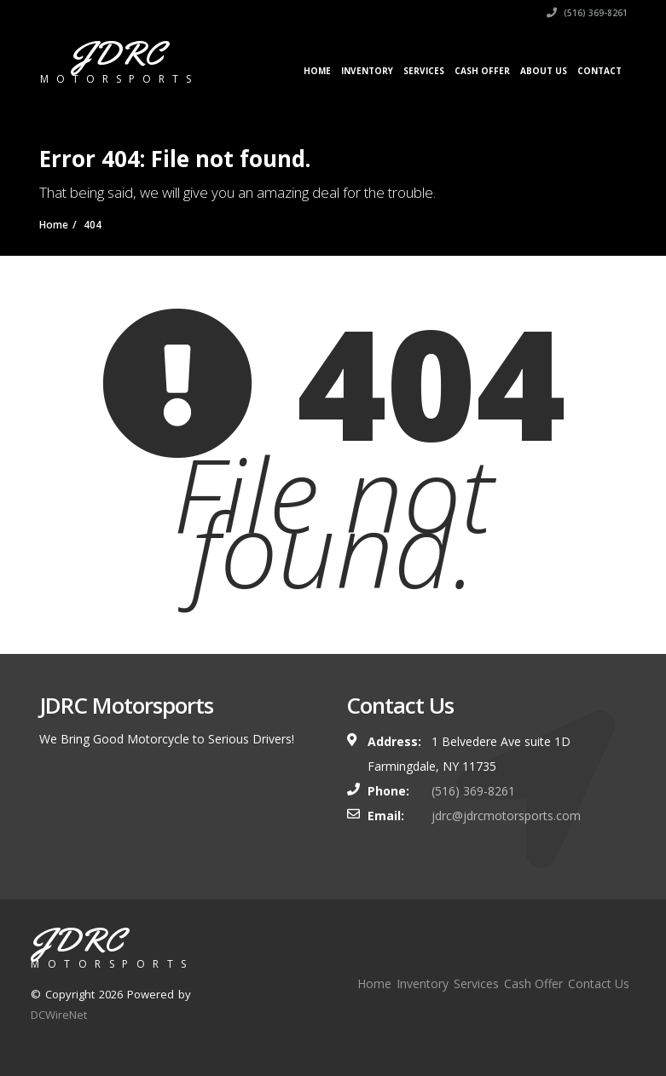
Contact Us (598, 983)
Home (317, 71)
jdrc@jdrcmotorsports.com (506, 815)
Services (423, 71)
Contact (599, 71)
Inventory (367, 71)
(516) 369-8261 (587, 13)
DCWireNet (59, 1014)
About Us (543, 71)
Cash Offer (482, 71)
